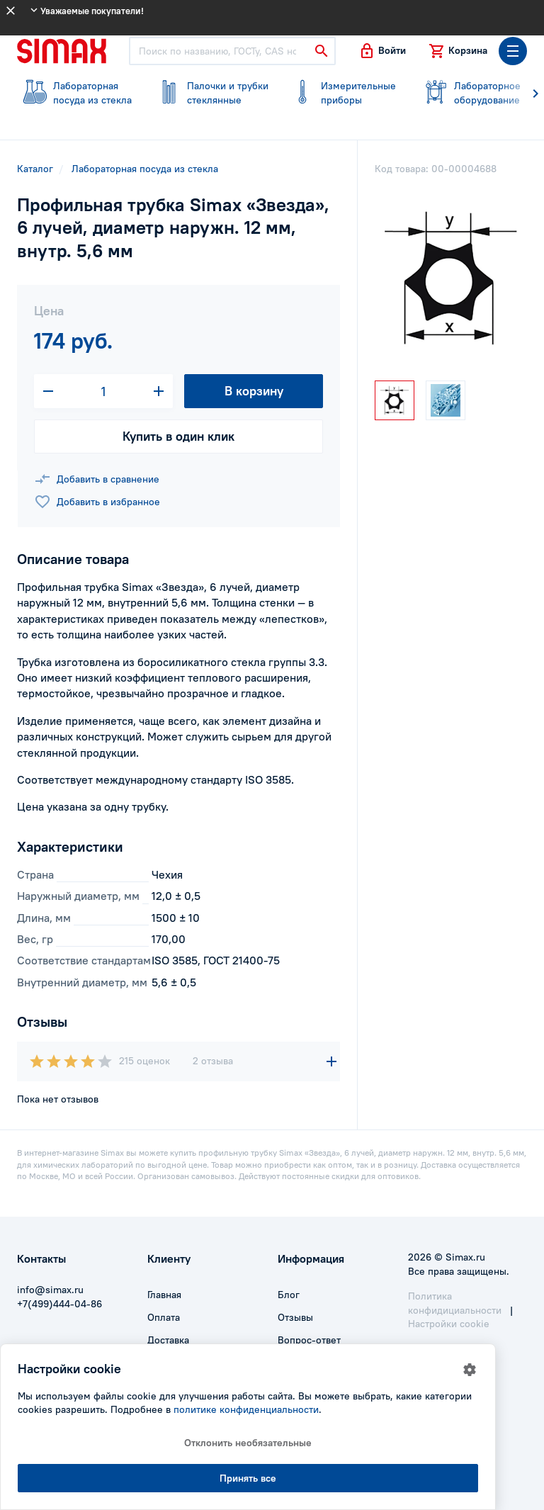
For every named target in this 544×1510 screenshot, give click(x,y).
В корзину (254, 391)
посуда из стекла (75, 92)
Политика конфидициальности (455, 1303)
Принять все (248, 1478)
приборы (343, 92)
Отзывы (295, 1317)
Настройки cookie (448, 1323)
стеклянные (209, 92)
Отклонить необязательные (248, 1442)
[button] (382, 51)
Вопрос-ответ (309, 1340)
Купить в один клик (178, 436)
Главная (164, 1294)
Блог (289, 1294)
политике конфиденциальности (246, 1409)
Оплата (163, 1317)
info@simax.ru (50, 1289)
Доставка (168, 1340)
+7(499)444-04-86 (59, 1303)
